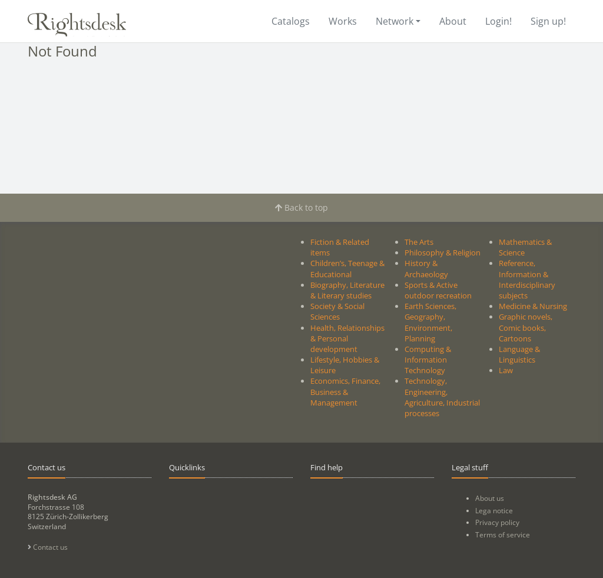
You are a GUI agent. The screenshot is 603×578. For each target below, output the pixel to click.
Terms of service (502, 535)
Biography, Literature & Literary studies (347, 290)
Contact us (48, 547)
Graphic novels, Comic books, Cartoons (525, 327)
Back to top (301, 207)
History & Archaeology (426, 268)
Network (394, 21)
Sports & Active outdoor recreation (438, 290)
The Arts (419, 242)
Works (343, 21)
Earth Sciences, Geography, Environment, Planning (430, 322)
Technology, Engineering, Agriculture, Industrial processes (442, 397)
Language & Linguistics (519, 354)
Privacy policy (497, 522)
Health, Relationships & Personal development (347, 338)
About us (489, 498)
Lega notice (494, 511)
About (452, 21)
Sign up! (548, 21)
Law (506, 370)
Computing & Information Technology (428, 360)
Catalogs (290, 21)
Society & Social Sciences (337, 311)
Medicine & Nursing (533, 306)
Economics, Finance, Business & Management (345, 391)
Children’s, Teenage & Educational (347, 268)
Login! (498, 21)
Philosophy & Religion (443, 252)
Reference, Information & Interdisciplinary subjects (527, 279)
